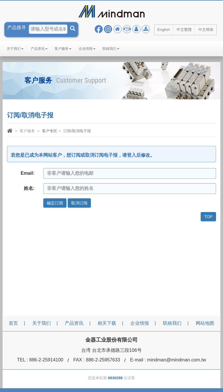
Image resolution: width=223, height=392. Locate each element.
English (163, 29)
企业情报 (87, 49)
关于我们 (15, 49)
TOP (208, 216)
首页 (13, 323)
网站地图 (205, 323)
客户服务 (63, 49)
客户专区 (49, 131)
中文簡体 (205, 29)
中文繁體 (184, 29)
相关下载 (107, 323)
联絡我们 (110, 49)
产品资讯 (39, 49)
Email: (28, 173)
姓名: (29, 188)
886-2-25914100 (46, 359)
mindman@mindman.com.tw (176, 359)
